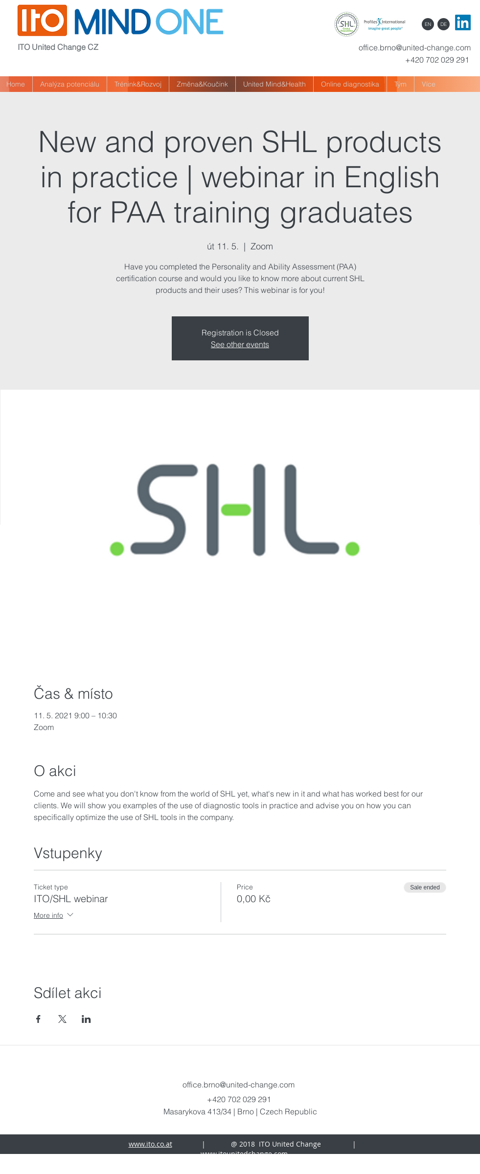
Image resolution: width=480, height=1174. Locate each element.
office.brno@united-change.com (415, 47)
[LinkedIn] (463, 22)
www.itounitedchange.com (244, 1153)
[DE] (443, 24)
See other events (240, 344)
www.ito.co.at (150, 1144)
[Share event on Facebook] (38, 1019)
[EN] (428, 24)
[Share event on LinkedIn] (86, 1019)
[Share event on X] (62, 1019)
